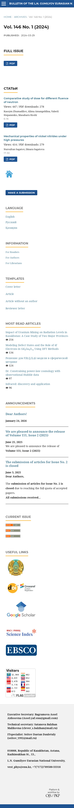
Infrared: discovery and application (28, 384)
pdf (12, 63)
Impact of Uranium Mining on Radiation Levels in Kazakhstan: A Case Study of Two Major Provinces (37, 334)
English (10, 216)
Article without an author (21, 301)
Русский (11, 222)
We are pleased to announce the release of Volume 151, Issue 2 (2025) (35, 433)
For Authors (12, 257)
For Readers (12, 252)
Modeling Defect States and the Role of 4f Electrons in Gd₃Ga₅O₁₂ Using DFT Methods (32, 347)
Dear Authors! (16, 414)
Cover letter (13, 286)
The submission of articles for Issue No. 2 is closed (37, 464)
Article (10, 294)
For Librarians (14, 263)
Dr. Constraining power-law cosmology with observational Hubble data (33, 372)
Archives (20, 16)
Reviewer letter (15, 308)
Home (8, 16)
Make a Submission (21, 192)
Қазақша (11, 227)
